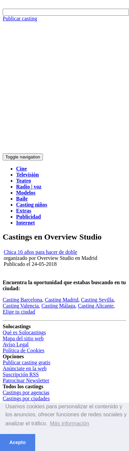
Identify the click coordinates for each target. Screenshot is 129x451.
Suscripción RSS (21, 374)
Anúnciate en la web (25, 368)
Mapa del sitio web (23, 338)
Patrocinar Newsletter (26, 380)
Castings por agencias (26, 392)
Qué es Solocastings (24, 332)
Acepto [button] (17, 442)
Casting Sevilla (97, 300)
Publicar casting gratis (26, 362)
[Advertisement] (63, 87)
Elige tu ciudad (19, 312)
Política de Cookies (23, 350)
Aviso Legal (15, 344)
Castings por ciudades (26, 398)
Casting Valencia (21, 306)
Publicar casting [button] (20, 18)
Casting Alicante (96, 306)
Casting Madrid (61, 300)
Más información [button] (69, 423)
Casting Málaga (58, 306)
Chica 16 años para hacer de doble (40, 252)
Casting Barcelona (22, 300)
